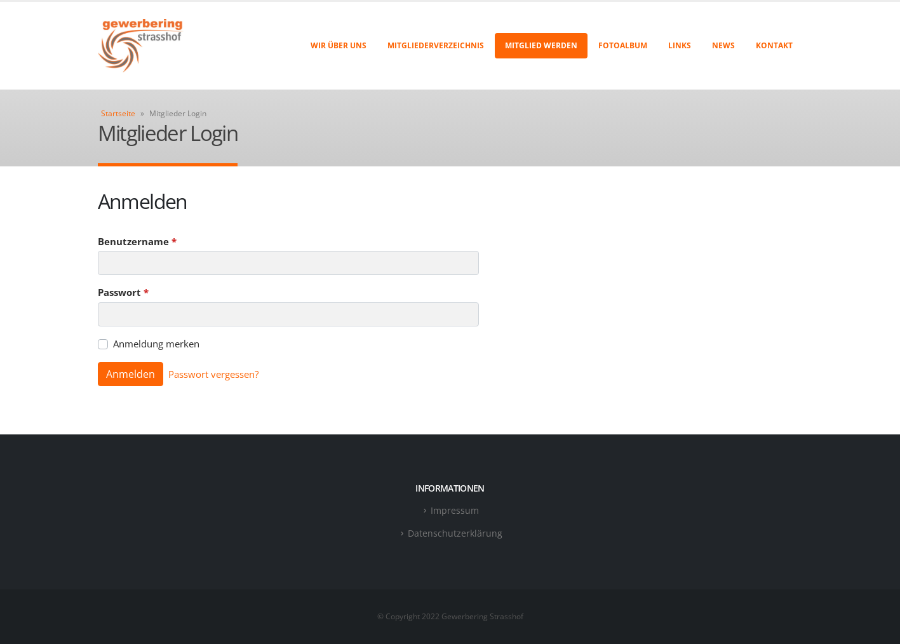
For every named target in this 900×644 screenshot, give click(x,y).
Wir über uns (338, 45)
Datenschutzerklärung (455, 533)
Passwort (123, 292)
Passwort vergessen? (213, 374)
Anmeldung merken (156, 343)
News (723, 45)
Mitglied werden (541, 45)
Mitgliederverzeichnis (435, 45)
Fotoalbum (622, 45)
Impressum (455, 510)
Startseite (118, 113)
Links (679, 45)
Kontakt (774, 45)
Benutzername (137, 241)
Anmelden (130, 374)
